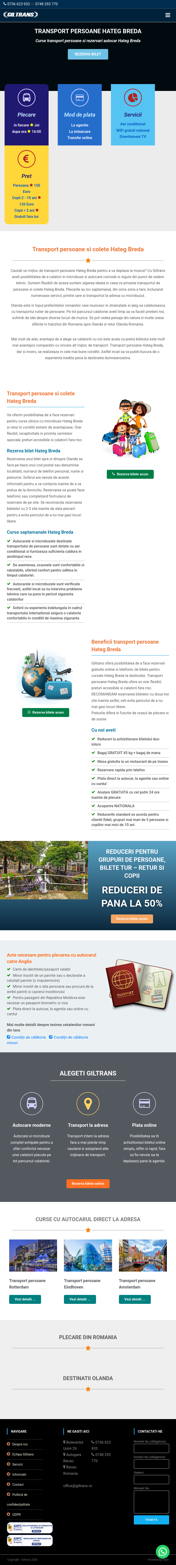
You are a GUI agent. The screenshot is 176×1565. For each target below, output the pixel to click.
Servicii (15, 1464)
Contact (15, 1484)
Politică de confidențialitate (18, 1499)
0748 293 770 (46, 4)
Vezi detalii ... (25, 1299)
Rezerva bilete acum (130, 474)
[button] (163, 1552)
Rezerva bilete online (88, 1184)
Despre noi (17, 1444)
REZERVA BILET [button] (88, 54)
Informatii (16, 1474)
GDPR (14, 1514)
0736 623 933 (16, 4)
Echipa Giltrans (20, 1454)
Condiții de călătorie (26, 1037)
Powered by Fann (158, 1559)
